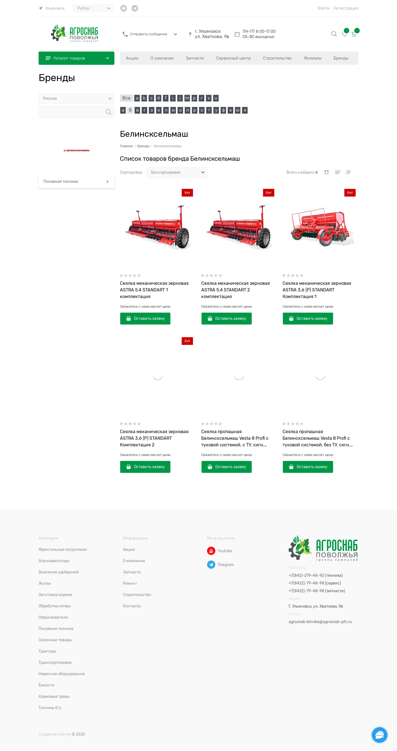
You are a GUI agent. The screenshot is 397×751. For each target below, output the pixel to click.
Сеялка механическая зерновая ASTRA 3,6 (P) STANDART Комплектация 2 (154, 438)
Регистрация (346, 8)
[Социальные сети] (379, 735)
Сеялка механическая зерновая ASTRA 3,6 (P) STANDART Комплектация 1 (317, 290)
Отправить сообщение (148, 34)
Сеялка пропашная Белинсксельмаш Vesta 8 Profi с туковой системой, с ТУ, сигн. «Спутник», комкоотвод (235, 438)
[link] (52, 8)
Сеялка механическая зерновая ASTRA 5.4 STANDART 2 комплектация (235, 290)
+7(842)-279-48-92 (306, 575)
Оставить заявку (149, 318)
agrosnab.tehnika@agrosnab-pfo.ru (320, 621)
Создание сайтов (55, 734)
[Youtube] (211, 551)
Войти (324, 8)
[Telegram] (211, 564)
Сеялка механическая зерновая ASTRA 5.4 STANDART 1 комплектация (154, 290)
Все (126, 98)
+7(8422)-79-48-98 (306, 583)
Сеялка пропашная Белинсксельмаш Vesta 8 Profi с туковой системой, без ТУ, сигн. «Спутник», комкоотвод (316, 438)
